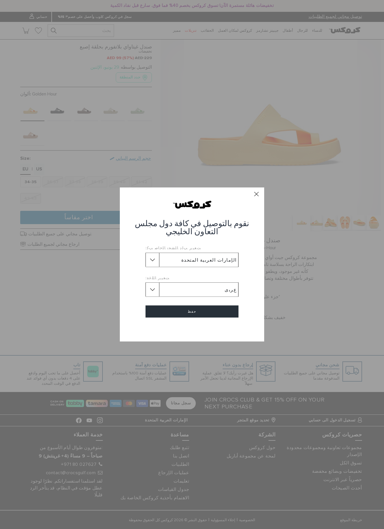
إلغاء (192, 328)
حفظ (192, 311)
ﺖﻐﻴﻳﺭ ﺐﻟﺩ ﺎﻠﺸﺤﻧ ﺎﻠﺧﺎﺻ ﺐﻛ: (173, 247)
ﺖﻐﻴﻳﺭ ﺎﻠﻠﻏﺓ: (158, 277)
